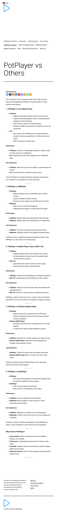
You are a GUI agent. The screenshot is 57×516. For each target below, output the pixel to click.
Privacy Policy (34, 485)
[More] (30, 94)
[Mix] (24, 94)
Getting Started (33, 41)
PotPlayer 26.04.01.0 (10, 41)
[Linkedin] (16, 94)
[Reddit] (13, 94)
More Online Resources (30, 48)
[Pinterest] (19, 94)
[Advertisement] (28, 26)
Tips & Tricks (44, 41)
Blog (19, 48)
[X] (10, 94)
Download (22, 41)
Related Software (41, 45)
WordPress (19, 509)
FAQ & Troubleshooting (26, 45)
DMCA (32, 488)
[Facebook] (7, 94)
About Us (43, 48)
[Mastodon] (21, 94)
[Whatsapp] (27, 94)
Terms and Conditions (36, 483)
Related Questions (10, 48)
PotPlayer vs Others (10, 45)
